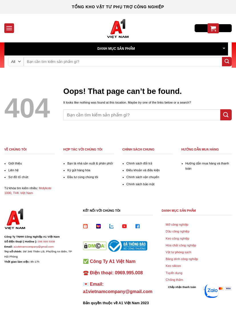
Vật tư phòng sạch (178, 252)
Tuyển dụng (174, 273)
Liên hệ (13, 170)
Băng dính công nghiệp (182, 259)
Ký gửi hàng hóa (78, 170)
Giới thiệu (15, 163)
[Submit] (227, 62)
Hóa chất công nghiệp (181, 245)
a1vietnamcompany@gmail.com (33, 246)
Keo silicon (173, 265)
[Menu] (9, 28)
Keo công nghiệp (177, 238)
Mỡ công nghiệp (177, 224)
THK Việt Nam (23, 193)
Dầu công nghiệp (177, 231)
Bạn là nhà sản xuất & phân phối (90, 163)
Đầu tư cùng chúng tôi (82, 177)
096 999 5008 (46, 241)
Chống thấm (174, 279)
